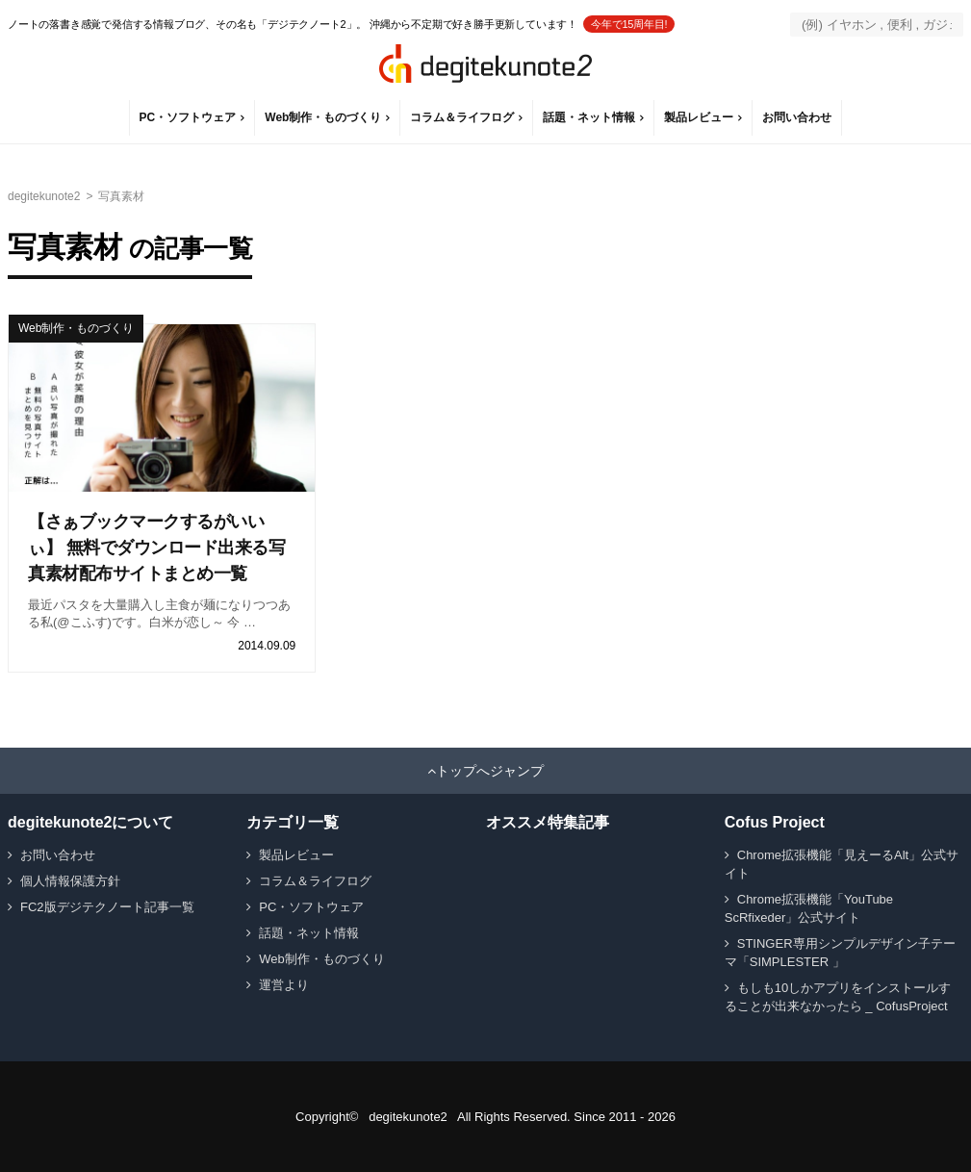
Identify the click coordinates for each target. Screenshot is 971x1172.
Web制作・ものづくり (323, 117)
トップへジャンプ (490, 770)
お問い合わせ (796, 117)
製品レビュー (698, 117)
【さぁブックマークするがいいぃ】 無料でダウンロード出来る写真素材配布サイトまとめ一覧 (156, 547)
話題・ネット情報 (589, 117)
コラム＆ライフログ (462, 117)
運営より (284, 985)
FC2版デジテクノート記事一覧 (107, 907)
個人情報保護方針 (70, 881)
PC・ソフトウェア (188, 117)
